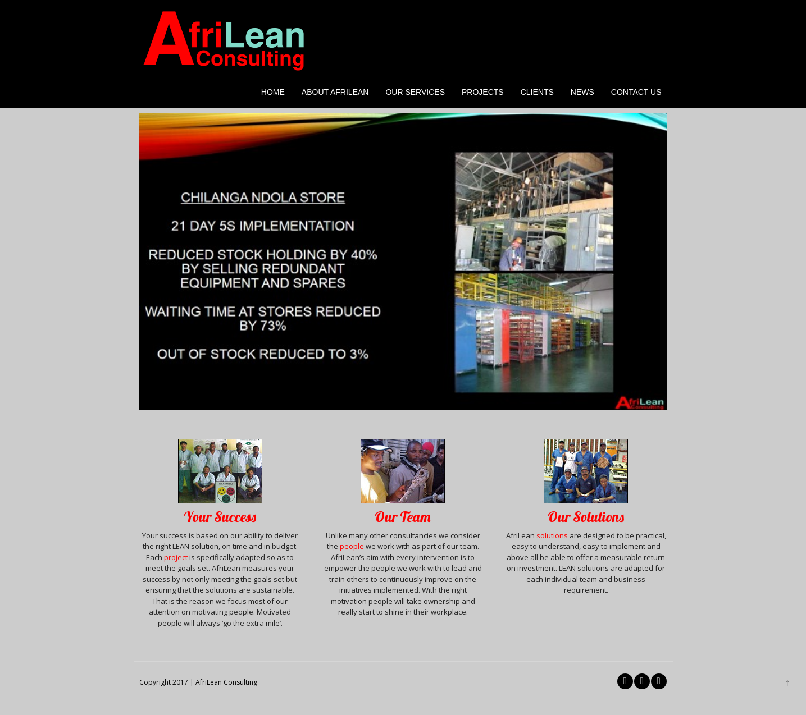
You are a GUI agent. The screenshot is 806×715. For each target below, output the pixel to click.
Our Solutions (586, 516)
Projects (483, 92)
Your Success (220, 516)
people (352, 546)
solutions (552, 535)
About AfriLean (335, 92)
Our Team (403, 516)
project (176, 557)
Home (273, 92)
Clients (537, 92)
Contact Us (636, 92)
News (582, 92)
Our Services (415, 92)
